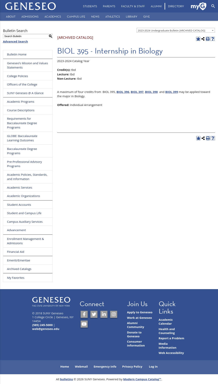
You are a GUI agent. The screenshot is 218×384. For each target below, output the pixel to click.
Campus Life (76, 16)
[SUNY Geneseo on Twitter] (93, 314)
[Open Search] (213, 6)
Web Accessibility (171, 353)
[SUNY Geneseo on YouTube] (84, 324)
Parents (109, 6)
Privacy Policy (132, 366)
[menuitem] (90, 6)
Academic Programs (20, 101)
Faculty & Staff (133, 6)
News (95, 16)
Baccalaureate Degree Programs (22, 151)
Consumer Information (136, 343)
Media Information (168, 345)
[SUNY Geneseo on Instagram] (113, 314)
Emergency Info (105, 366)
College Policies (17, 76)
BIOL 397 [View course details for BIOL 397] (137, 92)
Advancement (16, 230)
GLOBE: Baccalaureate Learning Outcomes (22, 138)
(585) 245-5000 (42, 325)
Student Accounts (19, 205)
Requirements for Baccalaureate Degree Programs (22, 123)
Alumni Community (135, 325)
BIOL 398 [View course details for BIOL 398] (151, 92)
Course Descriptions (21, 110)
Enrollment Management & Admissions (25, 241)
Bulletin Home (17, 54)
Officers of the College (22, 84)
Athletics (112, 16)
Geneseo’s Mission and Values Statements (27, 65)
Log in (153, 366)
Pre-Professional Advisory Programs (24, 164)
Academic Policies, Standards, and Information (27, 177)
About (10, 16)
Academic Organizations (23, 196)
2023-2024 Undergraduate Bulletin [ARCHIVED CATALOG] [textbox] (171, 30)
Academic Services (19, 187)
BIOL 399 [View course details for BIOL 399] (171, 92)
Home (64, 366)
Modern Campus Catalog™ (142, 379)
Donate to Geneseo (134, 334)
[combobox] (176, 30)
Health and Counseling (167, 331)
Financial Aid (15, 252)
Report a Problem (171, 338)
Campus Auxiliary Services (25, 222)
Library (131, 16)
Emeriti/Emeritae (18, 260)
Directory (176, 6)
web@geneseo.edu (45, 329)
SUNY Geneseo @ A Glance (25, 93)
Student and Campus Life (24, 213)
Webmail (81, 366)
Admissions (30, 16)
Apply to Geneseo (139, 312)
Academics (52, 16)
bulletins (66, 379)
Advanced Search (15, 41)
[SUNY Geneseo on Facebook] (84, 314)
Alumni (156, 6)
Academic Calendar (166, 321)
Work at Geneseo (139, 318)
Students (90, 6)
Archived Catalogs (19, 269)
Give (146, 16)
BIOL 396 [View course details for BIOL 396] (122, 92)
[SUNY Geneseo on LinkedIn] (103, 314)
